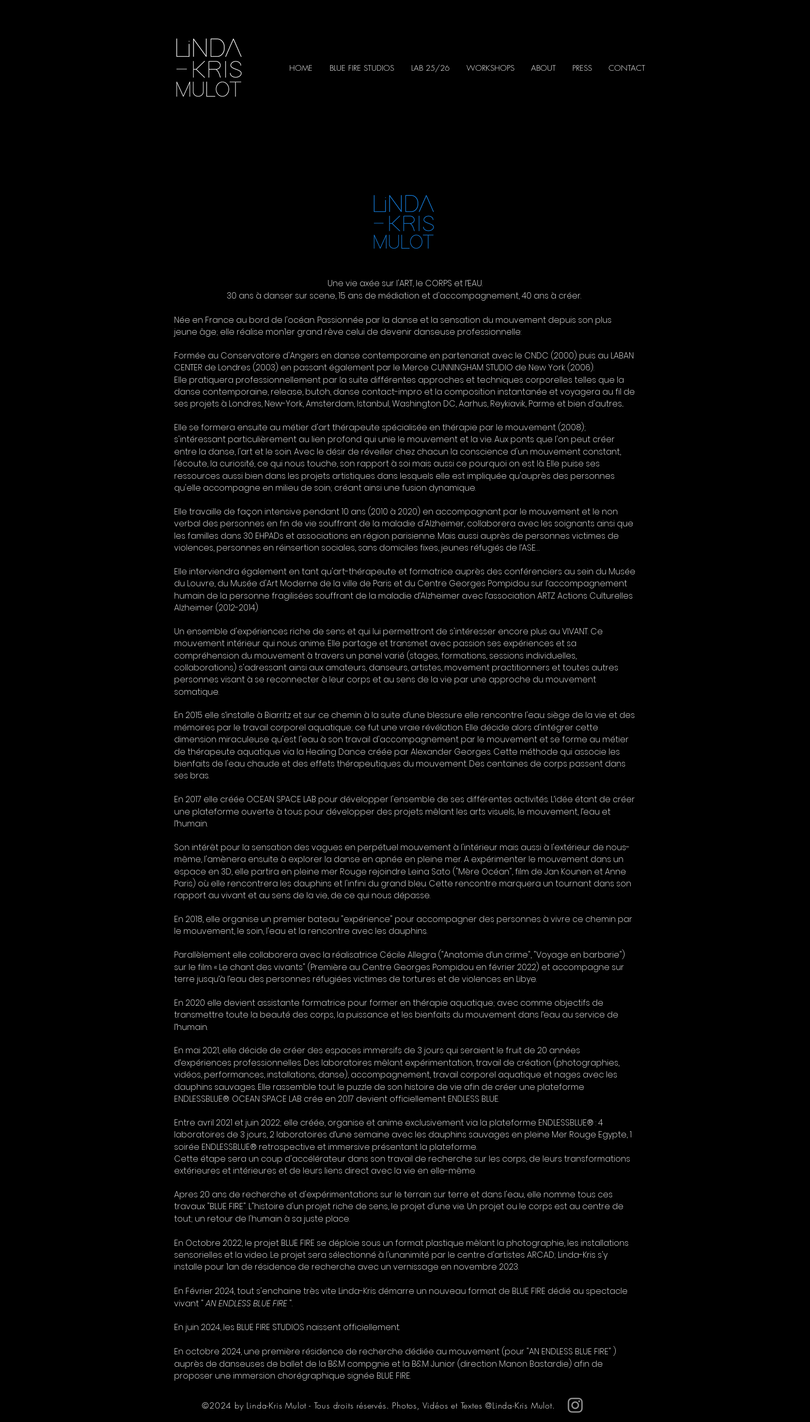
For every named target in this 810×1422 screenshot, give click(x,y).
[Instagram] (575, 1405)
